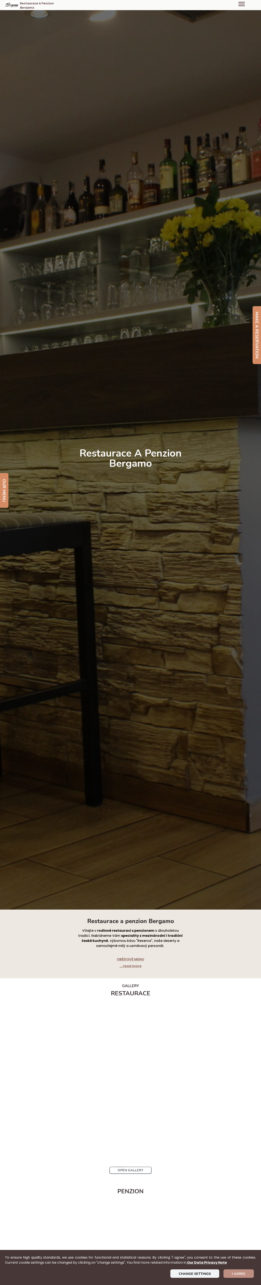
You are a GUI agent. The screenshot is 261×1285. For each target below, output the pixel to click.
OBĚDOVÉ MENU (130, 959)
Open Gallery (130, 1170)
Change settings (195, 1273)
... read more (130, 966)
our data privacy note (206, 1262)
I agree (238, 1273)
